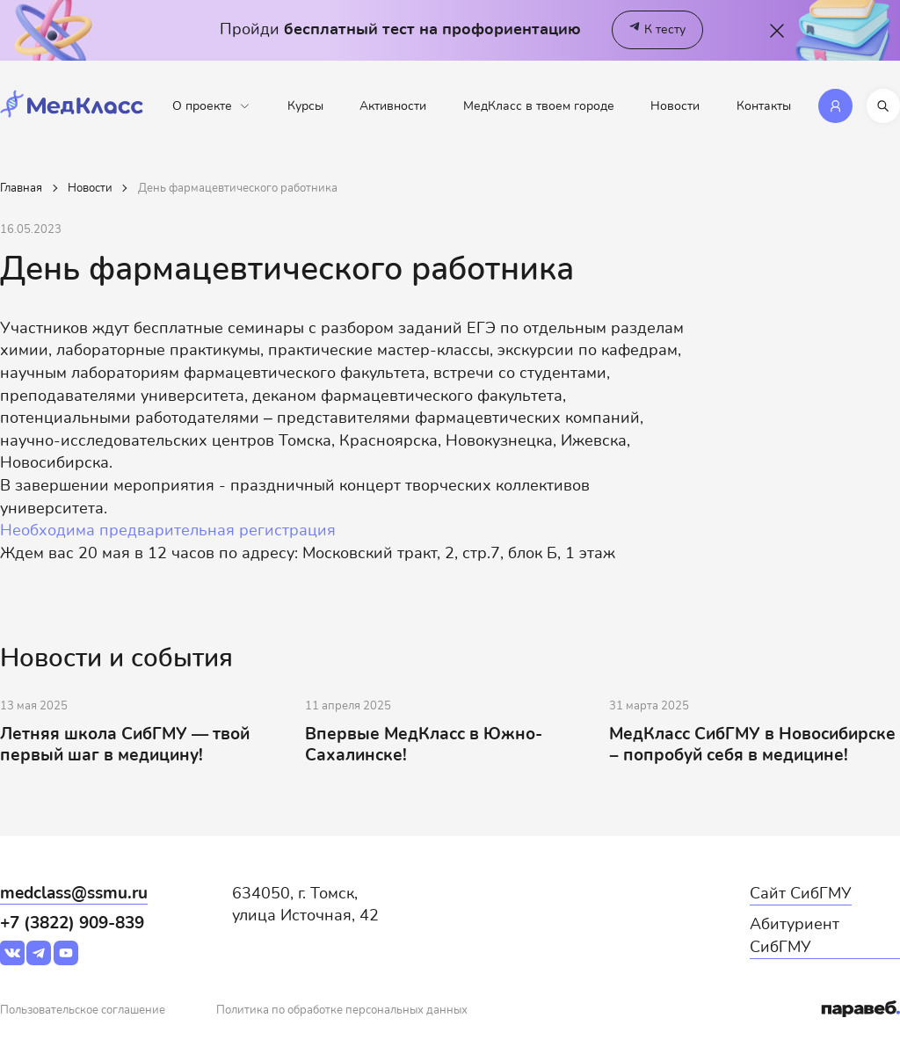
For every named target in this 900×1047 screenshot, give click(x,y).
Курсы (305, 105)
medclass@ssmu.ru (74, 894)
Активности (392, 105)
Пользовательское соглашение (82, 1010)
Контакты (764, 105)
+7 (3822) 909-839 (72, 923)
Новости (675, 105)
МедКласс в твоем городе (538, 105)
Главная (21, 188)
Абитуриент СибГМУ (794, 935)
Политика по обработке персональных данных (342, 1010)
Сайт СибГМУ (801, 893)
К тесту (657, 29)
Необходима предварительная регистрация (168, 530)
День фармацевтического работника (238, 188)
